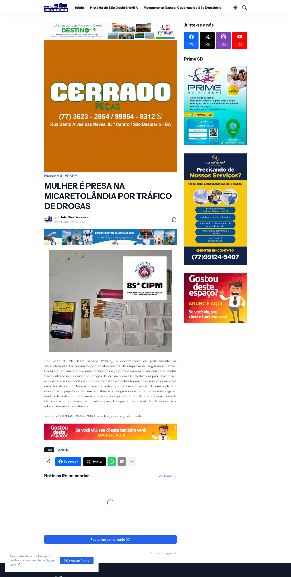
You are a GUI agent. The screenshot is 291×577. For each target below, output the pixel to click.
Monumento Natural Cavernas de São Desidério (182, 7)
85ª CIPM (71, 175)
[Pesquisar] (242, 7)
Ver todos (165, 476)
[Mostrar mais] (132, 461)
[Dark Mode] (233, 7)
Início (79, 7)
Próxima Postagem (161, 553)
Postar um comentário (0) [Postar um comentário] (110, 539)
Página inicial (53, 175)
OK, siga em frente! (77, 560)
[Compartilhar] (172, 219)
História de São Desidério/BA (114, 7)
